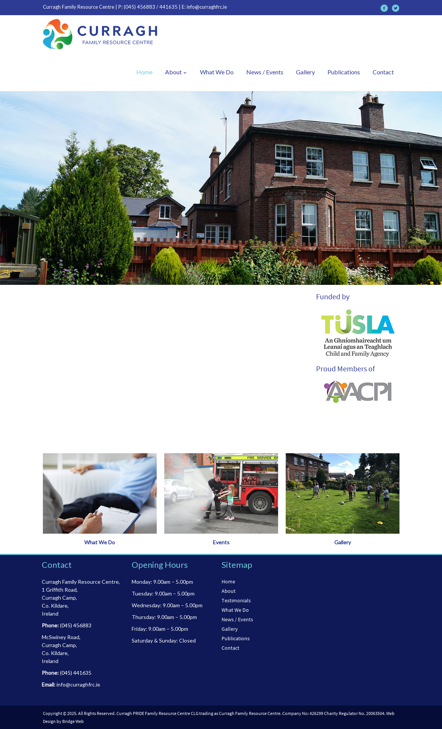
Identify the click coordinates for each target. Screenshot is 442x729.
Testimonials (236, 600)
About (176, 71)
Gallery (305, 71)
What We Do (217, 71)
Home (144, 71)
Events (221, 542)
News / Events (264, 71)
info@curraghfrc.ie (207, 7)
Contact (383, 71)
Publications (343, 71)
